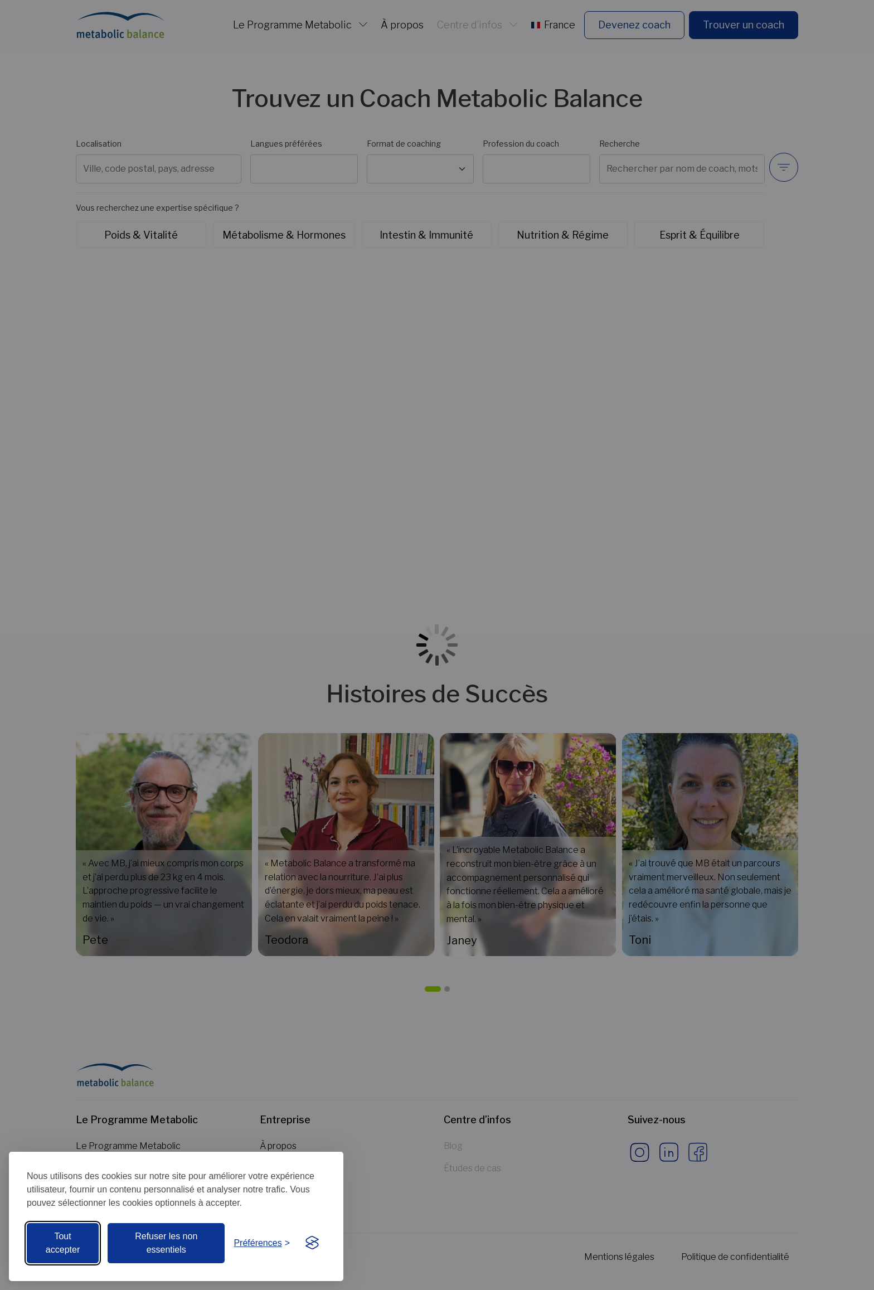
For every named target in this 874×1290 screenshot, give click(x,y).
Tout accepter (63, 1242)
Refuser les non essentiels (166, 1242)
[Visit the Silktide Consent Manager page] (312, 1243)
